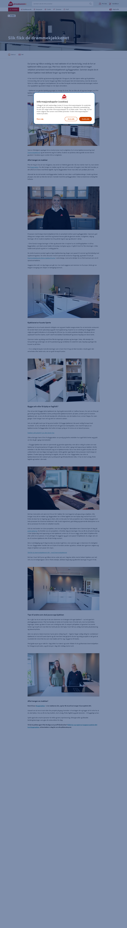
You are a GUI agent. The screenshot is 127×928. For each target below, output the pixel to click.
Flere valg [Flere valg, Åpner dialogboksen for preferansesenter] (40, 119)
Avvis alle (71, 119)
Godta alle (85, 119)
